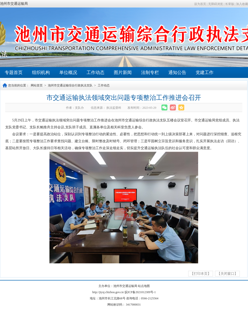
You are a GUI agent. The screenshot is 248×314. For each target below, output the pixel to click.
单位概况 (68, 72)
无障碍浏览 (215, 4)
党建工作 (205, 72)
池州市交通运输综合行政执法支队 (70, 85)
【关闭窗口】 (227, 274)
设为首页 (200, 4)
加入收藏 (242, 4)
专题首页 (14, 72)
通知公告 (177, 72)
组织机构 (41, 72)
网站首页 (37, 85)
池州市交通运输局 (14, 3)
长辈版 (229, 4)
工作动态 (95, 72)
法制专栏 (150, 72)
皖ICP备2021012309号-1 (140, 292)
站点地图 (144, 286)
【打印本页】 (200, 274)
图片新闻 (123, 72)
